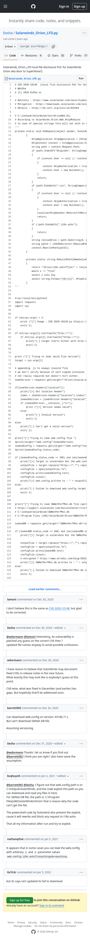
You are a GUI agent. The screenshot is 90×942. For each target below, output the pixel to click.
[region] (45, 331)
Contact (78, 922)
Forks (79, 55)
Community (56, 922)
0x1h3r (11, 872)
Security (32, 922)
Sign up (79, 6)
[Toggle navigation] (5, 6)
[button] (53, 46)
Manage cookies (22, 926)
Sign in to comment (51, 905)
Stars (56, 55)
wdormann (14, 660)
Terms (11, 922)
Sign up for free (20, 900)
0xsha (8, 32)
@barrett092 (14, 756)
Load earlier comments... (45, 589)
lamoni (11, 599)
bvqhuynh (13, 776)
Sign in (64, 6)
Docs (68, 922)
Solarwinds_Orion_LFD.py (36, 32)
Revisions (32, 55)
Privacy (21, 922)
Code (10, 55)
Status (43, 922)
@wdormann (14, 636)
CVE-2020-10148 (59, 608)
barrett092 (14, 708)
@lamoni (30, 636)
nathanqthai (15, 839)
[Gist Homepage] (33, 6)
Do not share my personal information (55, 926)
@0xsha (29, 785)
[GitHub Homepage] (33, 931)
